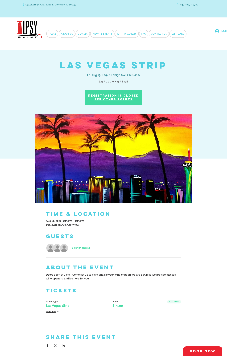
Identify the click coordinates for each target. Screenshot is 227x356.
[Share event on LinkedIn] (63, 345)
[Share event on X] (55, 345)
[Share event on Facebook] (47, 345)
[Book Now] (202, 351)
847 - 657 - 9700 (189, 4)
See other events (114, 99)
